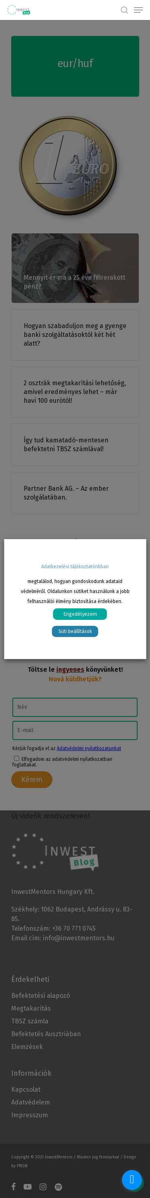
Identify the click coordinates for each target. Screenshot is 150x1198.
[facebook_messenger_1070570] (132, 1180)
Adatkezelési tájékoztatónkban (75, 566)
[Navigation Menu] (138, 10)
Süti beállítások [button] (75, 631)
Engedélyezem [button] (80, 614)
